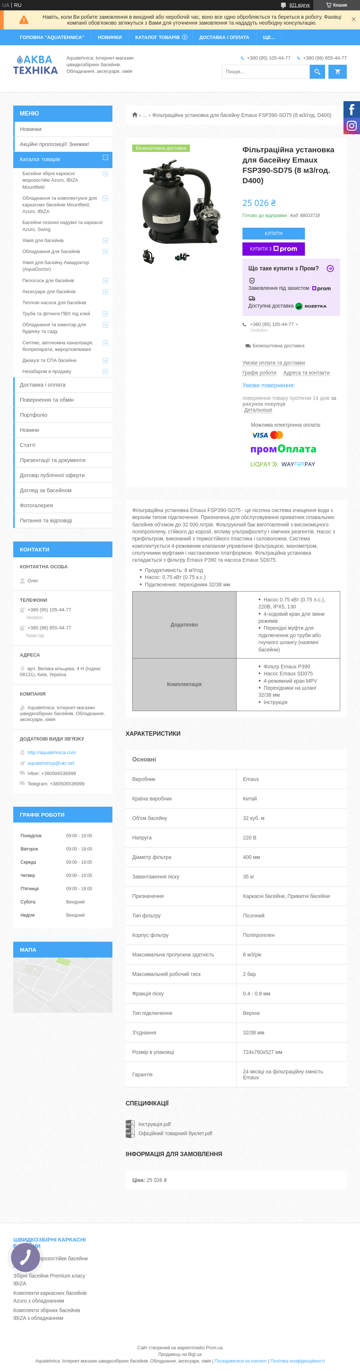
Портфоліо (33, 415)
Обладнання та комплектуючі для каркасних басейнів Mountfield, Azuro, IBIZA (59, 204)
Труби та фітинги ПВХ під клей (56, 313)
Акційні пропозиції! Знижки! (54, 144)
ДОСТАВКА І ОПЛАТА (224, 37)
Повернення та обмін (47, 400)
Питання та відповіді (46, 520)
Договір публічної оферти (52, 475)
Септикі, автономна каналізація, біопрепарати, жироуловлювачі (57, 346)
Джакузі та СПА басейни (49, 360)
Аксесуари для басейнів (49, 291)
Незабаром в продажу (46, 371)
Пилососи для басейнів (48, 280)
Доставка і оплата (42, 384)
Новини (29, 430)
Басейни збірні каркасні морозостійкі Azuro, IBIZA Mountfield (50, 180)
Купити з (274, 249)
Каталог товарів (40, 159)
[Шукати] (317, 72)
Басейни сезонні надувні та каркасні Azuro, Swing (62, 226)
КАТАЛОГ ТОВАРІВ (157, 37)
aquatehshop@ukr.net (51, 763)
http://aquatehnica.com (52, 752)
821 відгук (299, 5)
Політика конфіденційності (297, 1361)
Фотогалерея (36, 505)
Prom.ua (214, 1347)
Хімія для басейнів (43, 240)
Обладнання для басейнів (51, 251)
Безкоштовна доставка (279, 345)
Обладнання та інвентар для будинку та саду (54, 328)
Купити (273, 233)
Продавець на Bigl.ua (180, 1354)
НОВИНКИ (110, 37)
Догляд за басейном (46, 490)
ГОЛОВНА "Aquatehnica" (52, 37)
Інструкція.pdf (154, 1124)
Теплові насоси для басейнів (54, 302)
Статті (28, 445)
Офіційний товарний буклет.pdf (175, 1133)
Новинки (31, 129)
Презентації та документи (52, 460)
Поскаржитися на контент (241, 1361)
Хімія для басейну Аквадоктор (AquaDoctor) (55, 266)
